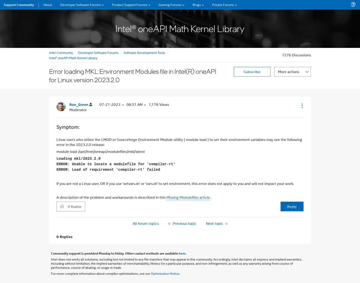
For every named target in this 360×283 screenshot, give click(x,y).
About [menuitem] (47, 4)
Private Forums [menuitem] (223, 4)
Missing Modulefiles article (188, 197)
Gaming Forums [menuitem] (170, 4)
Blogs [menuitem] (197, 4)
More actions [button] (288, 71)
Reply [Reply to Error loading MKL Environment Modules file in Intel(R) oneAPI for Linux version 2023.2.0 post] (292, 206)
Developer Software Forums (98, 52)
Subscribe (252, 71)
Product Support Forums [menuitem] (129, 4)
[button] (301, 105)
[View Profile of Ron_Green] (80, 104)
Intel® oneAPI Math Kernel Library (73, 57)
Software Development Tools (144, 52)
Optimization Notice (165, 273)
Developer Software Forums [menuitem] (80, 4)
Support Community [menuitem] (19, 4)
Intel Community (61, 52)
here (182, 253)
